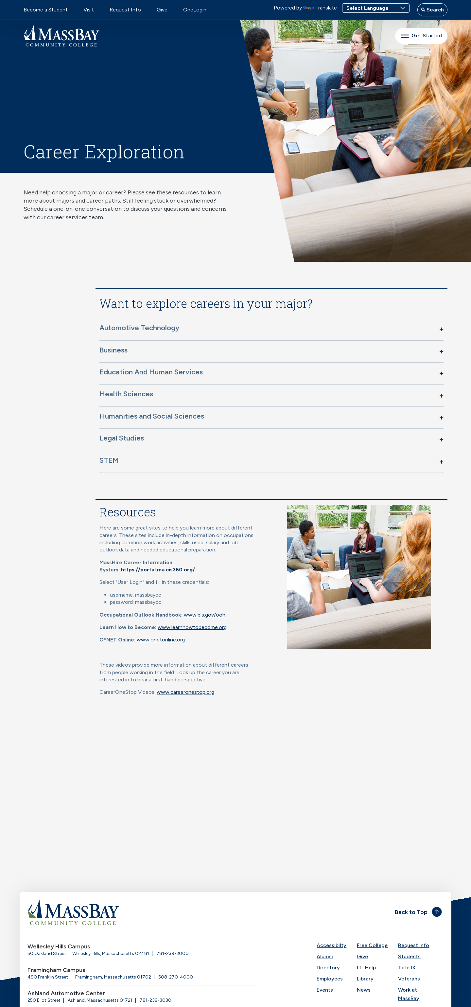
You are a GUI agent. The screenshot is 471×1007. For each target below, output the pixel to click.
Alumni (325, 956)
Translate (320, 8)
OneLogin (194, 10)
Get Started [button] (421, 35)
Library (365, 979)
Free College (372, 945)
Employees (330, 979)
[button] (271, 329)
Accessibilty (331, 945)
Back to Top (411, 912)
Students (409, 956)
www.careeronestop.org (185, 692)
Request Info (125, 10)
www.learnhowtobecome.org (192, 627)
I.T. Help (366, 967)
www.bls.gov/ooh (204, 615)
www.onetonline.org (161, 640)
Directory (328, 967)
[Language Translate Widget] (376, 8)
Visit (88, 10)
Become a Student (46, 10)
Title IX (406, 967)
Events (325, 990)
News (364, 990)
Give (162, 10)
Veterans (409, 979)
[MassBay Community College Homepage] (61, 35)
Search (434, 10)
